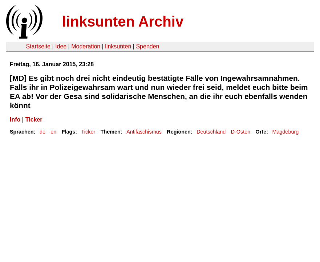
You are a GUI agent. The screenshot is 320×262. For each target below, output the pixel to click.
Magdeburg (285, 132)
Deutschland (211, 132)
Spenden (147, 46)
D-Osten (241, 132)
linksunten (118, 46)
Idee (60, 46)
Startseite (38, 46)
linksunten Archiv (122, 21)
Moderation (85, 46)
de (42, 132)
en (53, 132)
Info (15, 119)
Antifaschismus (144, 132)
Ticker (33, 119)
